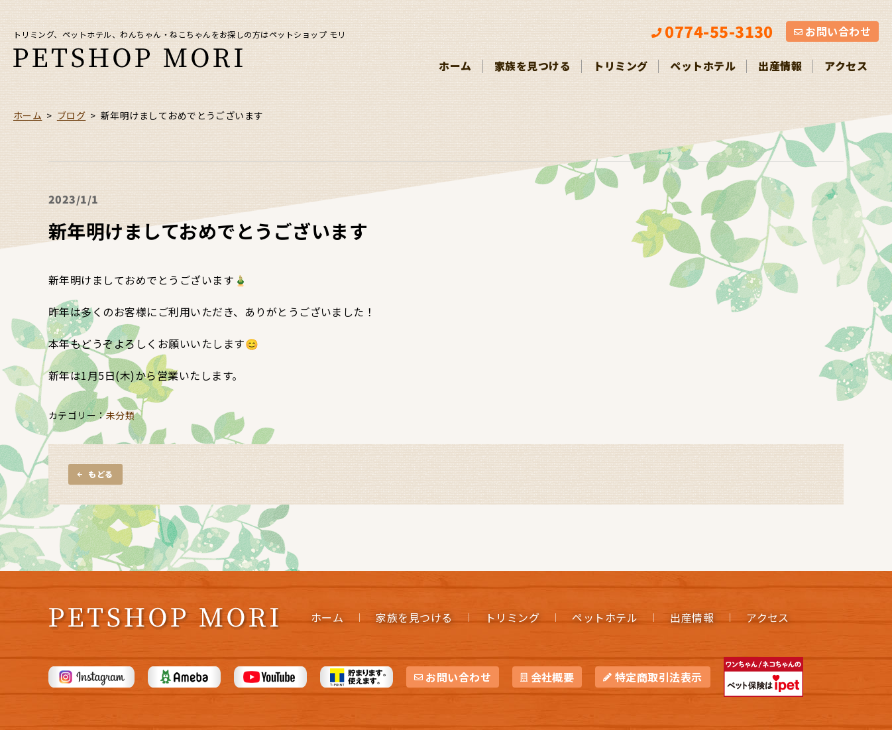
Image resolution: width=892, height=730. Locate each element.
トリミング (620, 66)
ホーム (455, 66)
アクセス (845, 66)
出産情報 (780, 66)
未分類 (120, 415)
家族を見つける (532, 66)
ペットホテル (703, 66)
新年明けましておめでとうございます (208, 230)
